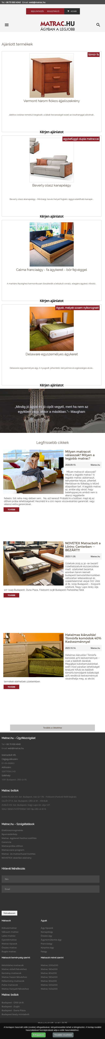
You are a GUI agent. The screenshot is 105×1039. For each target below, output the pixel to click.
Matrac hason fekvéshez (14, 977)
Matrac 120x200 (49, 985)
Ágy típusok (47, 928)
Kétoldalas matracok (13, 965)
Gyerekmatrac (9, 939)
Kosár (72, 11)
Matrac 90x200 (49, 981)
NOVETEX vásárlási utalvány (16, 857)
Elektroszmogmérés (12, 830)
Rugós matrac (9, 951)
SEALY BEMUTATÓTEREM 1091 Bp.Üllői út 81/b (24, 809)
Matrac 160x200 (49, 969)
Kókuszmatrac (9, 928)
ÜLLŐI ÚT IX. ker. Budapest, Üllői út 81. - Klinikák (25, 800)
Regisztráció (53, 11)
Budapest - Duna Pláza (14, 1010)
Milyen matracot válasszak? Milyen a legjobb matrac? (80, 455)
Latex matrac (8, 935)
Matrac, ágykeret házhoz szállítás (19, 838)
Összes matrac (9, 947)
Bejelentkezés (37, 11)
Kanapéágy (47, 932)
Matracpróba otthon (12, 846)
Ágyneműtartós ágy (51, 939)
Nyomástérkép (9, 834)
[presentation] (26, 901)
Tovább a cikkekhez (52, 728)
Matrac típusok (9, 943)
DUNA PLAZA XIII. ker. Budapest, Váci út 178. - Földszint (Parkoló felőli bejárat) (39, 796)
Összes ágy (46, 935)
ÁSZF (64, 1023)
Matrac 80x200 (49, 973)
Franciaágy (46, 943)
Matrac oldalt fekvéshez (14, 969)
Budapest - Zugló (11, 1006)
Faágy (44, 951)
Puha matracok (10, 985)
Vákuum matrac (10, 932)
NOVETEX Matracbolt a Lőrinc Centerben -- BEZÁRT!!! (83, 546)
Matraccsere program (13, 850)
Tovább (11, 509)
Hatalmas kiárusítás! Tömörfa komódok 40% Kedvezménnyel (83, 638)
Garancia (6, 842)
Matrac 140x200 (49, 988)
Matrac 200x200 (49, 965)
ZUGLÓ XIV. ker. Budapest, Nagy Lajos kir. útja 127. (26, 804)
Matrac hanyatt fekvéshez (15, 988)
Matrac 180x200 (49, 977)
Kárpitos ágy (47, 947)
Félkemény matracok (13, 981)
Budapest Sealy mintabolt (15, 1014)
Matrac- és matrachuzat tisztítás (18, 854)
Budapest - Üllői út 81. (13, 1002)
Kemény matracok (11, 973)
